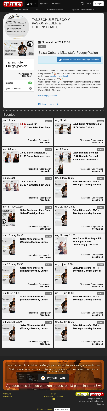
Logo (53, 394)
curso (42, 47)
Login (98, 4)
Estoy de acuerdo (61, 409)
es (89, 4)
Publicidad (7, 396)
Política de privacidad (53, 396)
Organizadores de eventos (82, 9)
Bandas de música (55, 9)
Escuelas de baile (20, 9)
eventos (19, 83)
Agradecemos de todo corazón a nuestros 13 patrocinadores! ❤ (53, 386)
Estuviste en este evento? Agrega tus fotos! (79, 60)
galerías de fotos (19, 88)
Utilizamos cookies (45, 409)
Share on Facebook (48, 104)
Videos (56, 4)
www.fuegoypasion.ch (59, 76)
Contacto (7, 394)
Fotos (44, 4)
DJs (37, 9)
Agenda (31, 4)
